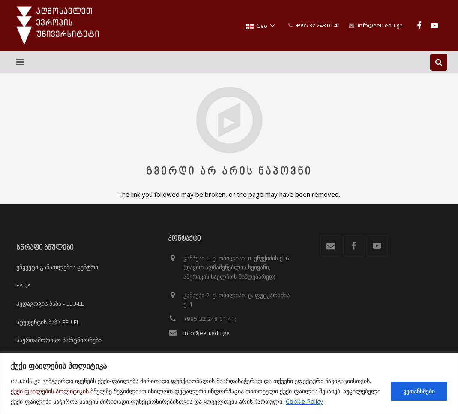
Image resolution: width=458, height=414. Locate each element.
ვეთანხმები (419, 391)
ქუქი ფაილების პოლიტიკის (50, 391)
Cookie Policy (304, 401)
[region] (229, 383)
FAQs (23, 285)
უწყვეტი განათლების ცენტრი (57, 267)
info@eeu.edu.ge (380, 25)
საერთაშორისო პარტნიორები (59, 340)
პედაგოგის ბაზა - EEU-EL (50, 304)
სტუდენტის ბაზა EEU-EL (48, 322)
